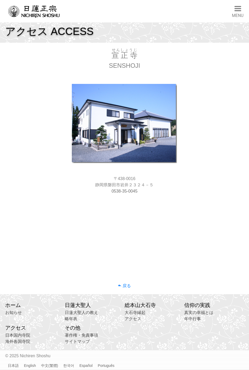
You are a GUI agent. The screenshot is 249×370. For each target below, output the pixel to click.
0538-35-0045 (125, 191)
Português (106, 365)
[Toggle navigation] (238, 11)
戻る (124, 285)
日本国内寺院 (17, 335)
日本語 (13, 365)
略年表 (71, 319)
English (30, 365)
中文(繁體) (49, 365)
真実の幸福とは (198, 312)
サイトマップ (77, 341)
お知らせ (13, 312)
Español (86, 365)
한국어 (68, 365)
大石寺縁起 (135, 312)
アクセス (133, 319)
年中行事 (192, 319)
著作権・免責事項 (81, 335)
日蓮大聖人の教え (81, 312)
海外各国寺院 (17, 341)
